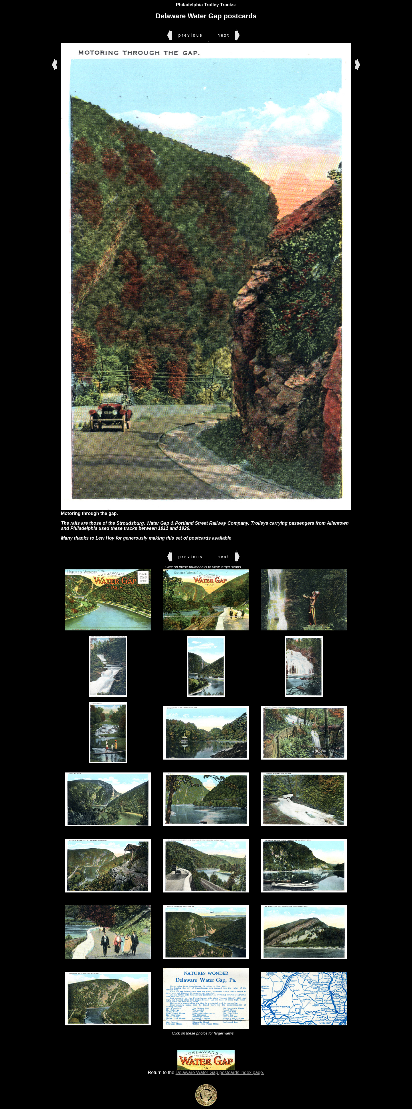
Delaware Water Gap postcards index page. (220, 1072)
